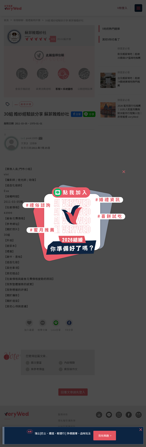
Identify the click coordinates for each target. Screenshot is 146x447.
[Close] (123, 170)
